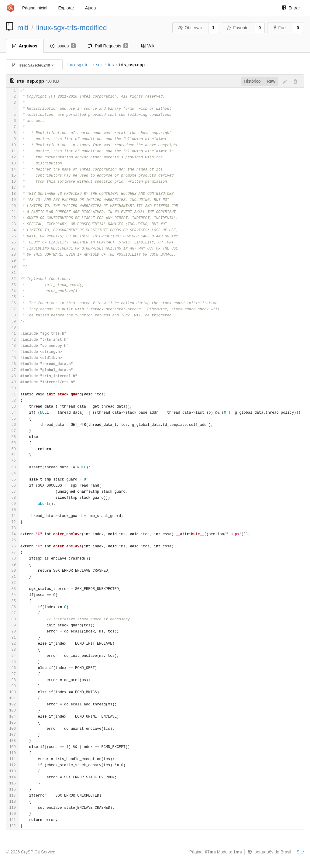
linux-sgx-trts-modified (71, 27)
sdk (99, 64)
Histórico (252, 81)
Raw (271, 81)
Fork (280, 27)
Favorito (237, 27)
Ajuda (90, 7)
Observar (190, 27)
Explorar (66, 7)
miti (23, 27)
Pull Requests (108, 46)
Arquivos (24, 45)
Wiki (148, 45)
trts (111, 64)
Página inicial (34, 7)
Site (300, 851)
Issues (63, 46)
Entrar (291, 7)
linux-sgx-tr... (79, 65)
